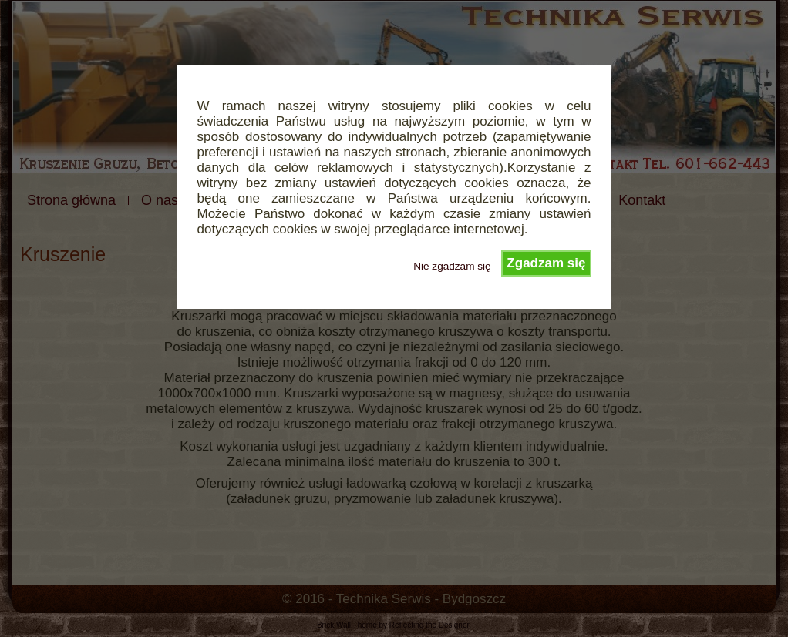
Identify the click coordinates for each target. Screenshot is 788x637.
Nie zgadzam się (452, 266)
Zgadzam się (546, 263)
